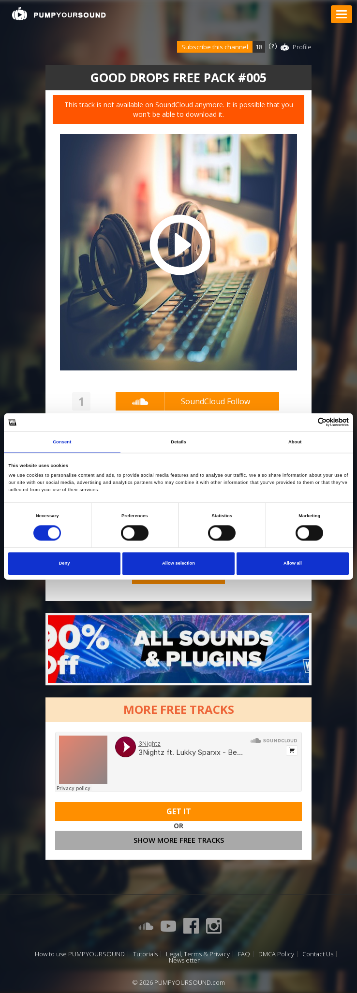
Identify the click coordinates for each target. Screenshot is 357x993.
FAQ (244, 954)
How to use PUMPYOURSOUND (80, 954)
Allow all (292, 563)
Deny (64, 563)
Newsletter (184, 960)
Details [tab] (178, 442)
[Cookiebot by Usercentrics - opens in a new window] (306, 422)
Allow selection (178, 563)
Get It (178, 811)
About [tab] (295, 442)
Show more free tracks (179, 840)
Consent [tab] (62, 442)
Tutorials (145, 954)
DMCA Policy (276, 954)
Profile (302, 47)
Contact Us (317, 954)
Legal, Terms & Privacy (198, 954)
